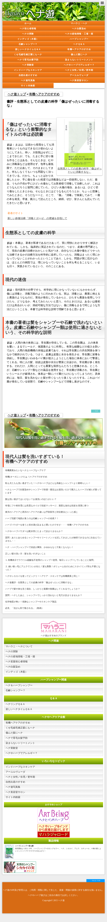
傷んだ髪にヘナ (79, 54)
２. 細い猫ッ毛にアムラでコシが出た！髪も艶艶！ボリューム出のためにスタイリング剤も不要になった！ (52, 568)
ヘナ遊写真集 (28, 80)
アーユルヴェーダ (79, 75)
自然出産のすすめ (28, 75)
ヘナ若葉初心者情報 (17, 662)
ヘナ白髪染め (79, 28)
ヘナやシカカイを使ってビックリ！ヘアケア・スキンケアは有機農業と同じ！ (42, 576)
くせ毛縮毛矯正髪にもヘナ (28, 54)
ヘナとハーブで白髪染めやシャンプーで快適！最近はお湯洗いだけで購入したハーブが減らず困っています (53, 491)
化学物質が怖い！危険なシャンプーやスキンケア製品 (30, 602)
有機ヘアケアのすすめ (79, 49)
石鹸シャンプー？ (28, 44)
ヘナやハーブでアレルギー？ (79, 65)
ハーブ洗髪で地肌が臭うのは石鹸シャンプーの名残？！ (32, 518)
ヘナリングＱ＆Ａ (16, 706)
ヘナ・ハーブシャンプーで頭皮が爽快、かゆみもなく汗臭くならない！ (39, 547)
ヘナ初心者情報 (28, 28)
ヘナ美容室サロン (79, 80)
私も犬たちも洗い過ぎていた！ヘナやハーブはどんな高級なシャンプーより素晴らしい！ (48, 483)
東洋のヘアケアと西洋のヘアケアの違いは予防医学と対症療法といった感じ (41, 512)
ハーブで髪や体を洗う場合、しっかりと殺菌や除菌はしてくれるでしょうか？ (42, 589)
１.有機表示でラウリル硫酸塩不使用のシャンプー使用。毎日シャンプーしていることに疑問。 (50, 560)
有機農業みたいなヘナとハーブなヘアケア (25, 470)
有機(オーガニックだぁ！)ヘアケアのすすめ (26, 477)
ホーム (27, 23)
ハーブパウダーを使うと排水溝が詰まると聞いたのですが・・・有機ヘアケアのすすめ (47, 525)
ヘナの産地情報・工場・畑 (79, 34)
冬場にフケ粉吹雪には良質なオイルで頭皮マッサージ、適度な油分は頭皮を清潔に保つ (47, 505)
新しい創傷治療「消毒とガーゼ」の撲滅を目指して (37, 218)
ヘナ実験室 (28, 65)
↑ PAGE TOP (95, 887)
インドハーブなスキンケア (28, 70)
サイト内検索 (28, 86)
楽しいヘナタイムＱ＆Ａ (28, 49)
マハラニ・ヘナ (79, 23)
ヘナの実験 (28, 34)
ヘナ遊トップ (17, 94)
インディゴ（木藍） (28, 39)
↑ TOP (95, 411)
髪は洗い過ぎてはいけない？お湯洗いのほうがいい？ (30, 499)
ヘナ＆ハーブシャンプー (20, 687)
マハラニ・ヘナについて (20, 646)
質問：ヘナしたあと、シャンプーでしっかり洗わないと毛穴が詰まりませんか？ (43, 595)
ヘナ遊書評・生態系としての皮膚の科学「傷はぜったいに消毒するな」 (39, 582)
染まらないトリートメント (79, 60)
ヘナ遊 (61, 907)
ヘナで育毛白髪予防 (28, 60)
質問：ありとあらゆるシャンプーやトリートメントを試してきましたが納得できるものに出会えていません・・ (53, 539)
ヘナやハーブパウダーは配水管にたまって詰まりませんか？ (34, 531)
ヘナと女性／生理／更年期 (79, 70)
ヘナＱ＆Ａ (79, 44)
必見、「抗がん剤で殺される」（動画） (24, 608)
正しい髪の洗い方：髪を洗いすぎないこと (25, 554)
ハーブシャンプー (79, 39)
